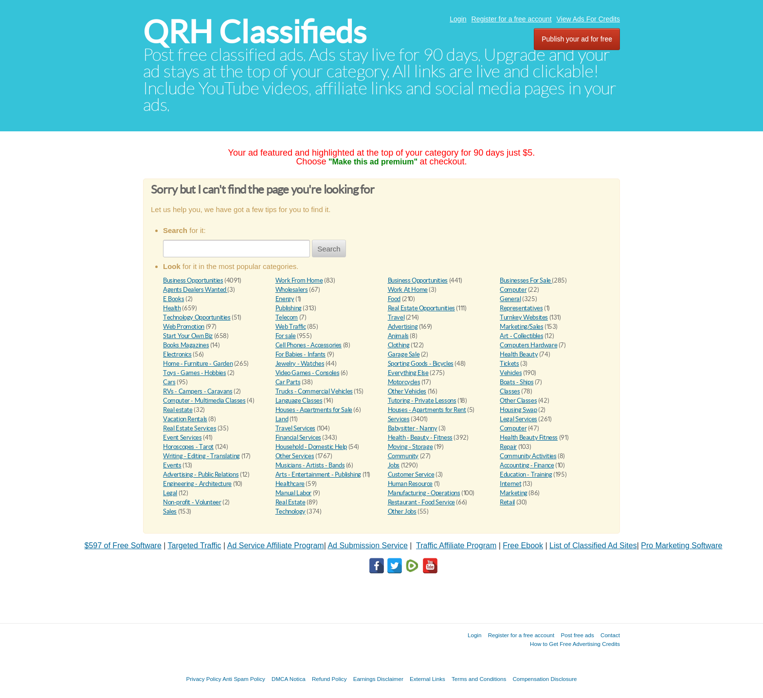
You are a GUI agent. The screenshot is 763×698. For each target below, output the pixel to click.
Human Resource (410, 483)
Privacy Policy (203, 679)
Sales (170, 511)
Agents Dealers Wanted (195, 289)
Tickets (509, 363)
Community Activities (528, 456)
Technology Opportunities (197, 317)
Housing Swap (518, 409)
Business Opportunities (193, 280)
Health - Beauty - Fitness (420, 437)
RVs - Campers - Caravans (198, 391)
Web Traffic (290, 326)
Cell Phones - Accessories (308, 345)
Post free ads (577, 635)
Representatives (521, 308)
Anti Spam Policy (243, 679)
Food (394, 299)
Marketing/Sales (521, 326)
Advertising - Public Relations (200, 474)
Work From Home (299, 280)
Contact (610, 635)
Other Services (294, 456)
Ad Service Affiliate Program (275, 545)
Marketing (513, 493)
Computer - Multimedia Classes (204, 400)
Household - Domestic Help (311, 446)
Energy (284, 299)
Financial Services (298, 437)
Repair (508, 446)
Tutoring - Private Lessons (422, 400)
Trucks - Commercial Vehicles (314, 391)
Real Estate (290, 502)
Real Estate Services (189, 428)
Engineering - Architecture (197, 483)
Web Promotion (183, 326)
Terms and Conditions (479, 679)
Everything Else (408, 372)
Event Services (182, 437)
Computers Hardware (528, 345)
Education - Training (526, 474)
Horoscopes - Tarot (188, 446)
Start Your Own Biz (188, 336)
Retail (507, 502)
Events (172, 465)
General (510, 299)
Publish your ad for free (577, 39)
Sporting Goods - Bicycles (421, 363)
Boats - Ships (516, 382)
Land (281, 419)
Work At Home (408, 289)
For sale (285, 336)
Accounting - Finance (527, 465)
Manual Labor (293, 493)
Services (399, 419)
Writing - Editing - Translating (201, 456)
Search (329, 249)
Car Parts (288, 382)
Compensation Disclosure (544, 679)
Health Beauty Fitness (529, 437)
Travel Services (295, 428)
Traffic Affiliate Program (456, 545)
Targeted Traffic (194, 545)
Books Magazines (186, 345)
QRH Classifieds (254, 32)
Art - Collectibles (521, 336)
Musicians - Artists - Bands (310, 465)
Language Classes (299, 400)
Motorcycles (404, 382)
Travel (396, 317)
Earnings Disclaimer (378, 679)
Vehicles (511, 372)
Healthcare (290, 483)
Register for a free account (512, 19)
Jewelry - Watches (299, 363)
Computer (513, 289)
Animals (398, 336)
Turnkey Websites (524, 317)
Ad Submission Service (367, 545)
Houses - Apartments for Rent (427, 409)
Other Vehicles (407, 391)
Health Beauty (519, 354)
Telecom (286, 317)
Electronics (177, 354)
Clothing (399, 345)
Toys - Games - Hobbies (194, 372)
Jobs (394, 465)
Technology (290, 511)
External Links (427, 679)
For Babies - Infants (300, 354)
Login (458, 19)
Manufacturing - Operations (424, 493)
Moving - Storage (410, 446)
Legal (170, 493)
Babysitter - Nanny (412, 428)
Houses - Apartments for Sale (313, 409)
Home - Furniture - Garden (198, 363)
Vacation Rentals (185, 419)
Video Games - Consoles (307, 372)
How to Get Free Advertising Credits (575, 644)
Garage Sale (404, 354)
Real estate (178, 409)
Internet (510, 483)
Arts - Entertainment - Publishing (318, 474)
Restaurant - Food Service (421, 502)
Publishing (288, 308)
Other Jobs (402, 511)
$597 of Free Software (123, 545)
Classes (510, 391)
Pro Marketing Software (681, 545)
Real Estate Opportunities (421, 308)
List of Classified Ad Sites (593, 545)
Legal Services (518, 419)
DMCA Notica (289, 679)
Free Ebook (523, 545)
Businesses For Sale (526, 280)
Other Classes (518, 400)
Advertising (403, 326)
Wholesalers (291, 289)
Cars (169, 382)
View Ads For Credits (588, 19)
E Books (173, 299)
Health (172, 308)
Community (403, 456)
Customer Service (411, 474)
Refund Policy (329, 679)
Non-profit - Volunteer (192, 502)
